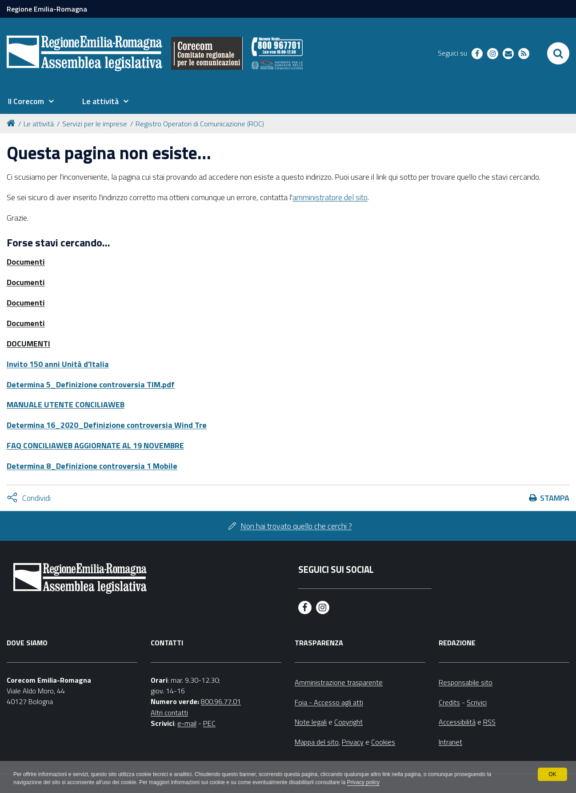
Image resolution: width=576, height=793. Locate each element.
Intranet (450, 742)
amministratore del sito (330, 197)
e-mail (186, 723)
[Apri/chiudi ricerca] (558, 53)
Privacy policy (363, 782)
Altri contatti (169, 712)
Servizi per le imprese (94, 123)
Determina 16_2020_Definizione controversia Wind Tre (107, 425)
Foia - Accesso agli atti (329, 702)
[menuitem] (31, 101)
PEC (209, 723)
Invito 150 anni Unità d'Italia (58, 364)
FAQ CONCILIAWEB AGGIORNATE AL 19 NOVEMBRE (95, 445)
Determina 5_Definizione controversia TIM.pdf (91, 384)
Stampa (554, 498)
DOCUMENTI (28, 344)
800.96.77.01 (221, 701)
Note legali (311, 722)
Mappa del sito (317, 742)
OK (552, 774)
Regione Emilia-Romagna (47, 9)
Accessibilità (457, 722)
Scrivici (477, 702)
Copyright (348, 722)
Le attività (39, 123)
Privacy (353, 742)
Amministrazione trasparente (339, 682)
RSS (489, 722)
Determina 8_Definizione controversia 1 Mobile (92, 466)
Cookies (383, 742)
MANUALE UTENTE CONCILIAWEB (65, 405)
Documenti (26, 262)
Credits (449, 702)
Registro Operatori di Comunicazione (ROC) (200, 123)
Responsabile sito (465, 682)
